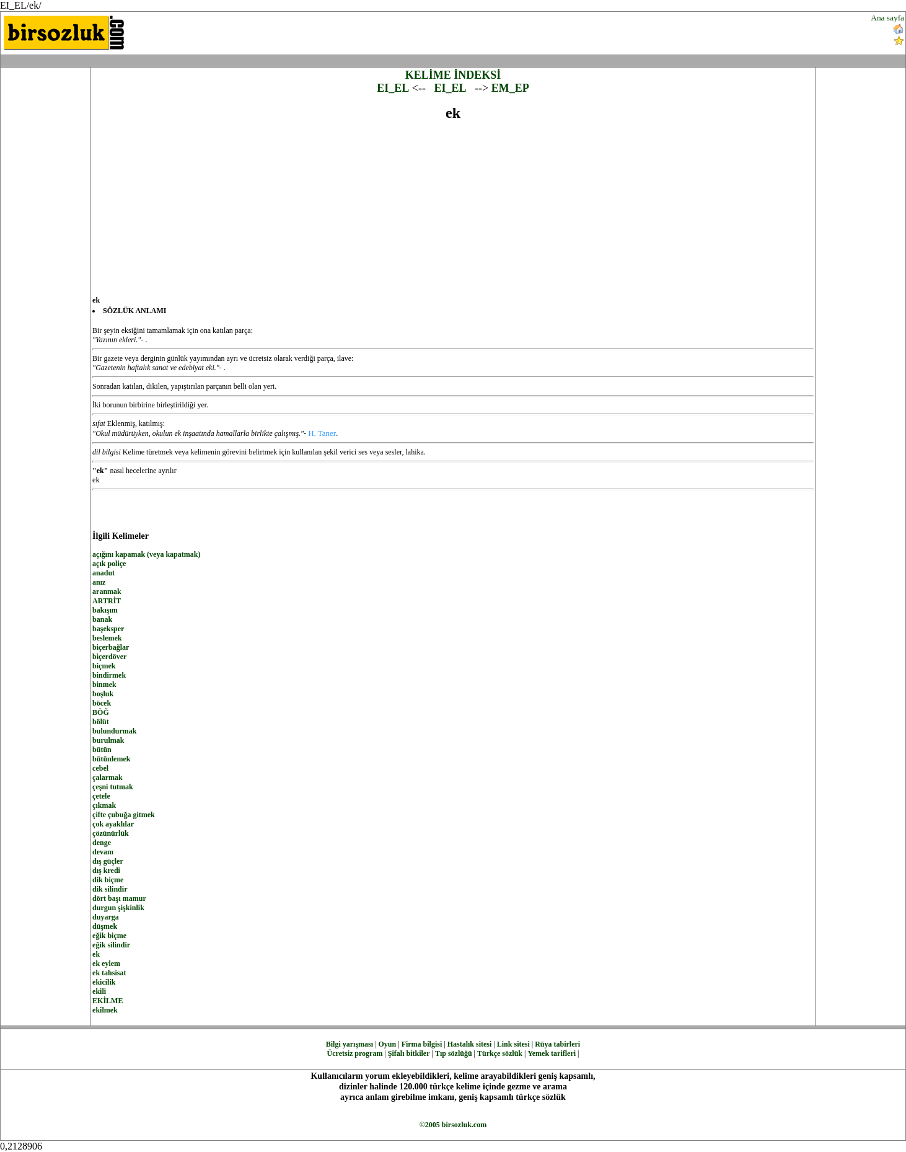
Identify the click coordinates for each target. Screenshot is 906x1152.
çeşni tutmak (112, 786)
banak (102, 619)
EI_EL (393, 88)
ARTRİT (106, 600)
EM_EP (510, 88)
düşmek (104, 926)
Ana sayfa (887, 17)
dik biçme (107, 879)
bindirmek (109, 675)
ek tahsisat (109, 972)
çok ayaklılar (113, 824)
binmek (104, 684)
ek (96, 954)
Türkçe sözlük (499, 1053)
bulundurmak (114, 731)
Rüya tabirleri (557, 1044)
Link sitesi (513, 1044)
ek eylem (106, 963)
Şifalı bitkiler (409, 1053)
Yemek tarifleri (551, 1053)
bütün (102, 749)
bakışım (105, 610)
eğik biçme (109, 935)
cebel (100, 768)
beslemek (106, 638)
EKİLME (107, 1000)
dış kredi (106, 870)
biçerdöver (109, 656)
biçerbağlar (110, 647)
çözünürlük (110, 833)
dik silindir (109, 889)
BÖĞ (100, 712)
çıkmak (104, 805)
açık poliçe (109, 563)
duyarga (105, 917)
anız (98, 582)
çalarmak (107, 777)
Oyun (388, 1044)
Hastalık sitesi (469, 1044)
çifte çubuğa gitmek (123, 814)
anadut (103, 573)
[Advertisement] (545, 31)
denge (101, 842)
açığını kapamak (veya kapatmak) (146, 554)
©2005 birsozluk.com (453, 1124)
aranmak (106, 591)
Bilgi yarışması (349, 1044)
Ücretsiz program (355, 1053)
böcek (101, 703)
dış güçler (107, 861)
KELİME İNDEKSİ (453, 75)
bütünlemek (111, 759)
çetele (101, 796)
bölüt (100, 721)
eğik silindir (111, 945)
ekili (99, 991)
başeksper (108, 628)
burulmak (108, 740)
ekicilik (103, 982)
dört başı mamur (119, 898)
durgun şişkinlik (118, 907)
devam (102, 852)
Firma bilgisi (422, 1044)
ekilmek (105, 1010)
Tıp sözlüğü (453, 1053)
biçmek (103, 666)
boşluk (102, 693)
